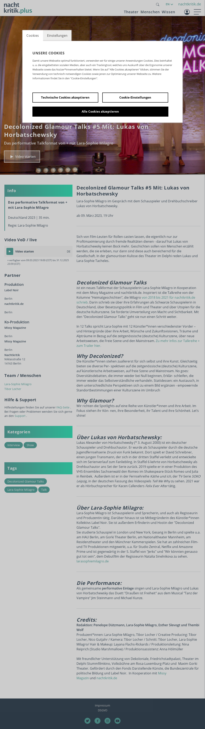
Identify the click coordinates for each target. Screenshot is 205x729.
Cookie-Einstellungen (135, 97)
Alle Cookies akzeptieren (100, 111)
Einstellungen (57, 35)
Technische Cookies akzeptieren (65, 97)
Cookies (32, 35)
